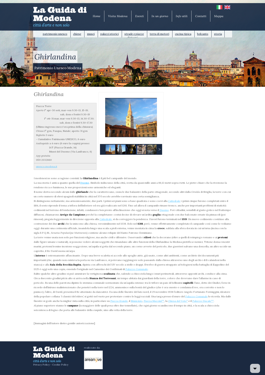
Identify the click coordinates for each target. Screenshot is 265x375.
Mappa (218, 16)
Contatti (200, 16)
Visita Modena (118, 16)
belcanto (202, 34)
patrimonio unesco (55, 34)
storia (218, 34)
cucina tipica (183, 34)
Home (96, 16)
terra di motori (159, 34)
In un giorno (160, 16)
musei (91, 34)
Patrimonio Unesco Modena (57, 68)
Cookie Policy (60, 364)
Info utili (182, 16)
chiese (77, 34)
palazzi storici (109, 34)
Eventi (139, 16)
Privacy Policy (41, 364)
